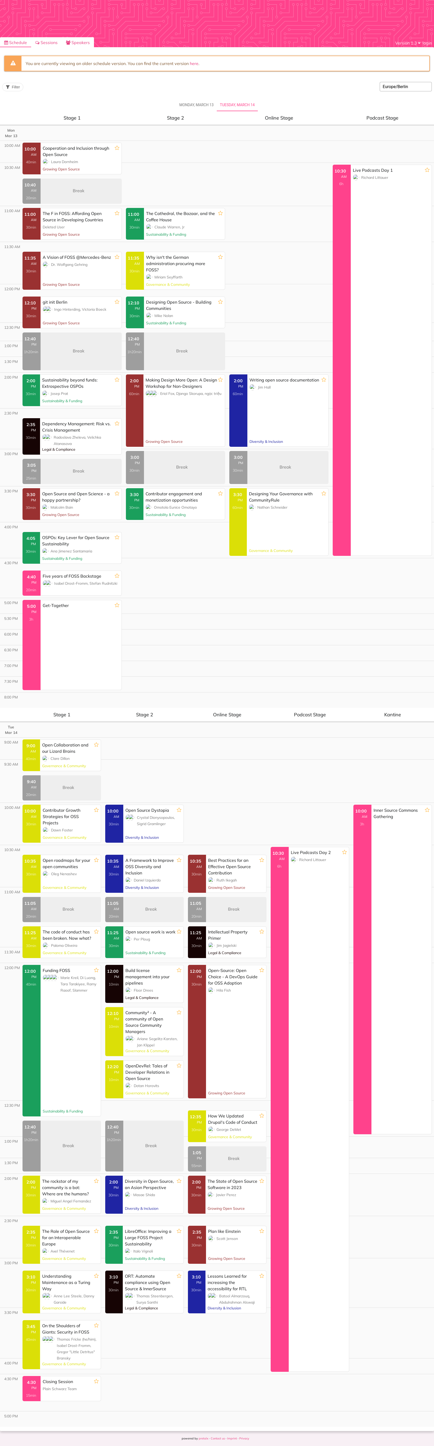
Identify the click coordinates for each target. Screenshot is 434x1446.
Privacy (244, 1438)
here (194, 63)
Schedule (15, 42)
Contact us (218, 1438)
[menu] (407, 43)
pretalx (203, 1438)
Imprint (232, 1438)
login (427, 43)
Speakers (78, 42)
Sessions (46, 42)
